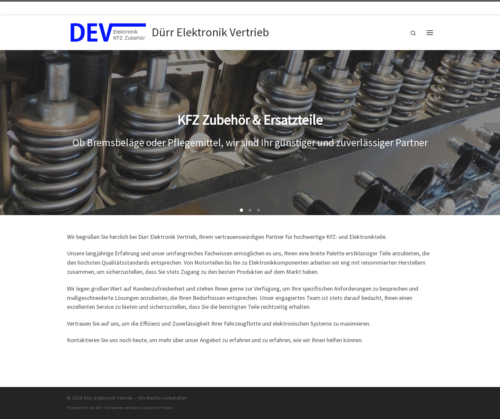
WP (99, 407)
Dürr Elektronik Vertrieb (108, 398)
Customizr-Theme (157, 407)
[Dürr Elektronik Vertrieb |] (108, 31)
